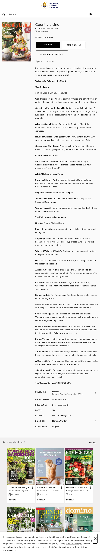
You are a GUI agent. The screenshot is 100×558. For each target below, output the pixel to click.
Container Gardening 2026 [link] (20, 487)
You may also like (14, 442)
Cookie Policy (9, 550)
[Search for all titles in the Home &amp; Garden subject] (74, 421)
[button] (48, 45)
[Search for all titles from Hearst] (74, 393)
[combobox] (44, 14)
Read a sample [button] (74, 45)
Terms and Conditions (49, 537)
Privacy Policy (69, 537)
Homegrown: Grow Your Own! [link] (77, 487)
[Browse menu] (95, 14)
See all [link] (92, 443)
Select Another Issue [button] (52, 54)
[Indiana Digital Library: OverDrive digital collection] (50, 5)
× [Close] (95, 539)
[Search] (3, 14)
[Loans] (90, 15)
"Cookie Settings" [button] (74, 543)
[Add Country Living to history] (45, 61)
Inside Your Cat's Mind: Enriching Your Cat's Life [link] (48, 487)
